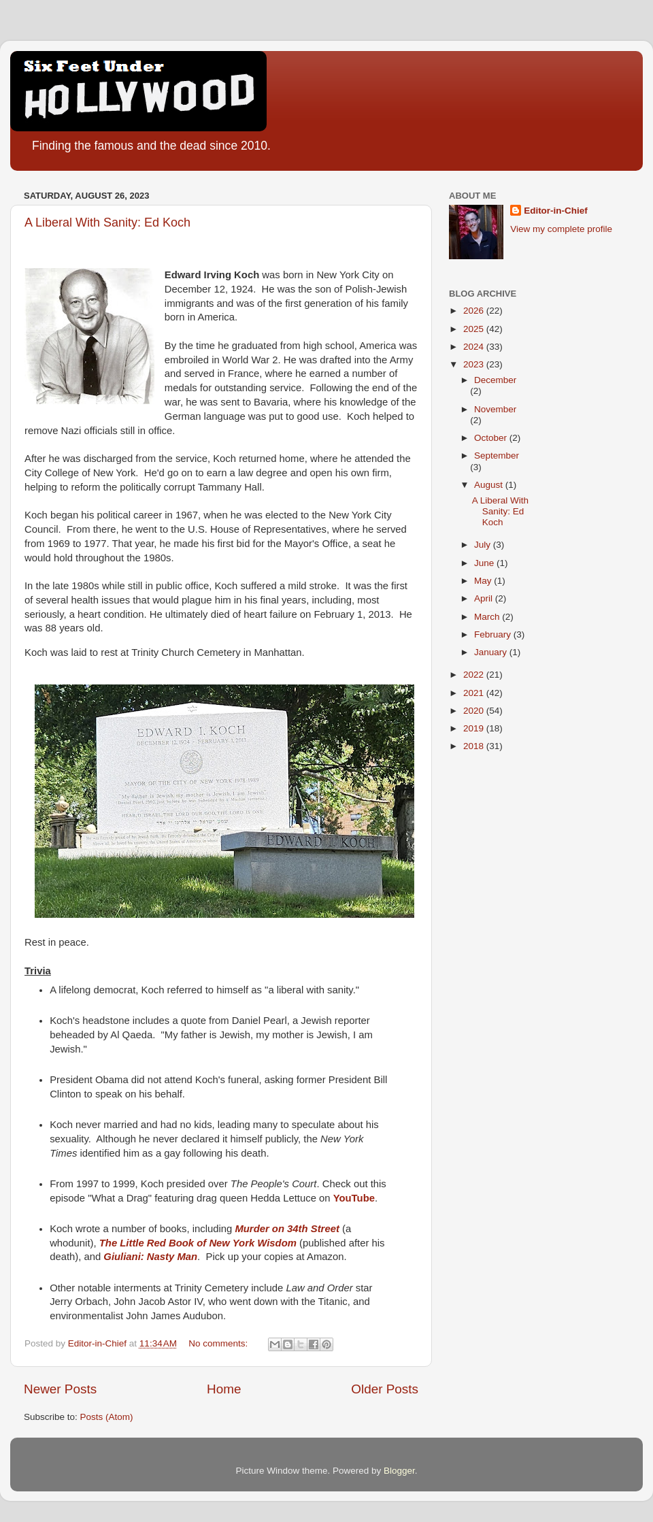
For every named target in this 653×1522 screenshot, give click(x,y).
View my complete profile (561, 229)
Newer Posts (60, 1389)
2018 (474, 746)
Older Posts (384, 1389)
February (494, 634)
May (484, 581)
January (491, 652)
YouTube (354, 1198)
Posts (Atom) (106, 1417)
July (483, 545)
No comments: (219, 1343)
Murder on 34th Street (287, 1228)
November (495, 409)
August (489, 485)
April (484, 598)
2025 (474, 329)
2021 (474, 693)
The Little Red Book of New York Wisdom (198, 1243)
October (491, 438)
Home (224, 1389)
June (485, 563)
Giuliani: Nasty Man (150, 1256)
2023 (474, 364)
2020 (474, 711)
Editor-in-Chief (556, 210)
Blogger (399, 1471)
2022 (474, 674)
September (496, 455)
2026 (474, 310)
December (495, 380)
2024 (474, 347)
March (488, 617)
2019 (474, 728)
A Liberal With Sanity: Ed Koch (107, 222)
